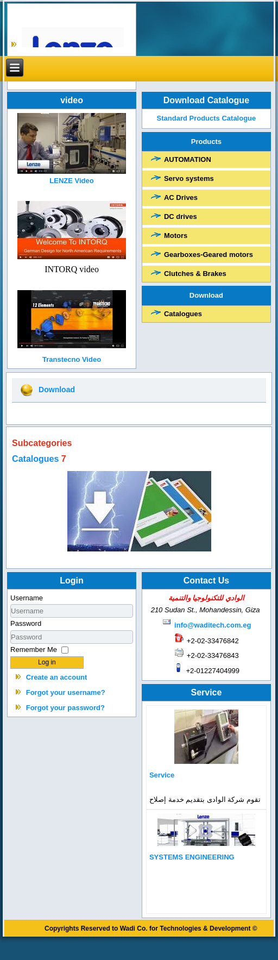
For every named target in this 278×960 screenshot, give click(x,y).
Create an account (56, 677)
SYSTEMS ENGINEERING (192, 857)
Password (25, 623)
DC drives (180, 216)
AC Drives (181, 197)
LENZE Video (71, 181)
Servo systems (189, 178)
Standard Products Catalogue (206, 118)
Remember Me (33, 649)
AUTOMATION (187, 159)
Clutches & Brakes (195, 273)
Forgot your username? (65, 692)
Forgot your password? (65, 708)
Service (161, 775)
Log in (47, 662)
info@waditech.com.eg (212, 625)
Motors (175, 235)
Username (26, 598)
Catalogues (183, 314)
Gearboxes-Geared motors (208, 254)
